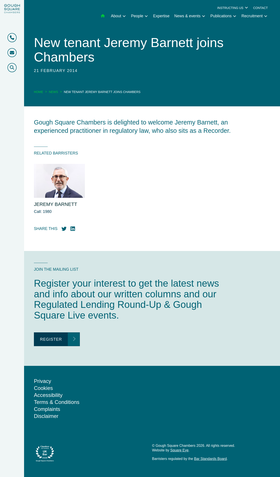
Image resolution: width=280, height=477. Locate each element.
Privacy (42, 381)
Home (38, 92)
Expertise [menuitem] (161, 16)
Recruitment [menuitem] (252, 16)
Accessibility (48, 395)
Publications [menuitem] (221, 16)
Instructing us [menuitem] (230, 8)
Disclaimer (46, 416)
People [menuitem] (137, 16)
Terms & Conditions (56, 402)
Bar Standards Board (210, 459)
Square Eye (179, 450)
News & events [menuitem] (187, 16)
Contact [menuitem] (260, 8)
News (53, 92)
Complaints (47, 409)
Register (51, 339)
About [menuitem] (116, 16)
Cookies (43, 388)
